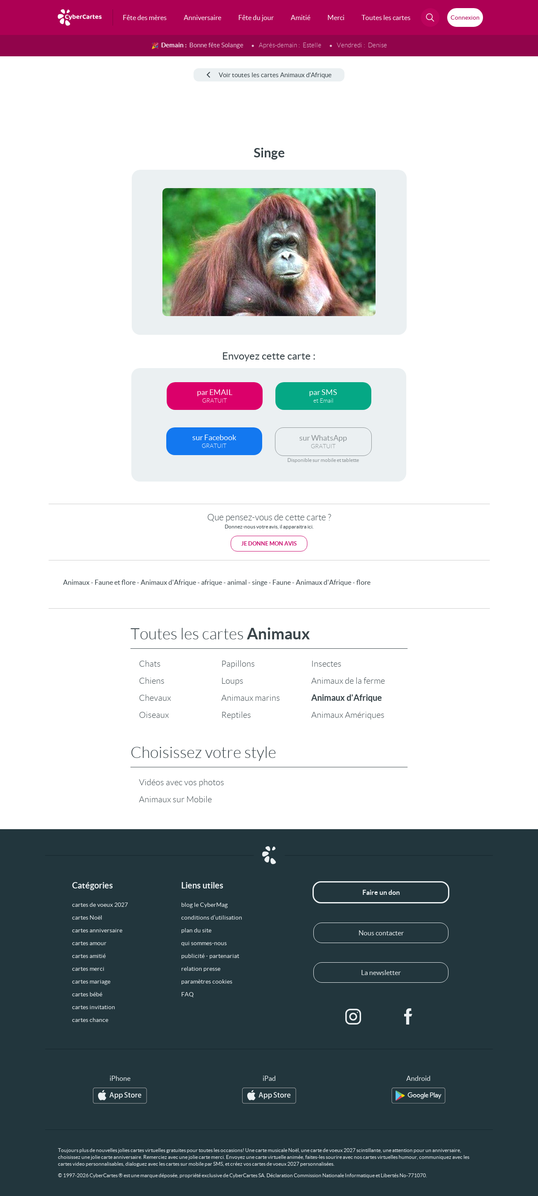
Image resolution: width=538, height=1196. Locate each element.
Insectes (326, 663)
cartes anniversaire (97, 930)
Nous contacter (381, 933)
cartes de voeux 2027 (100, 904)
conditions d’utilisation (211, 917)
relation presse (200, 968)
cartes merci (88, 968)
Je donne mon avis (269, 543)
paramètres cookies (206, 981)
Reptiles (236, 715)
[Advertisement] (40, 273)
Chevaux (155, 698)
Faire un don (381, 892)
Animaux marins (250, 698)
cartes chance (90, 1019)
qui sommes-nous (204, 943)
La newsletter (381, 972)
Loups (232, 680)
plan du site (196, 930)
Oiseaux (154, 715)
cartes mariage (91, 981)
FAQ (187, 994)
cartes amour (89, 943)
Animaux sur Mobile (175, 799)
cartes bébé (87, 994)
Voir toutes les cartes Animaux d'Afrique (269, 74)
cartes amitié (89, 955)
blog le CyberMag (204, 904)
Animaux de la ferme (348, 680)
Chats (150, 663)
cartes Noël (87, 917)
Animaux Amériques (348, 715)
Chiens (152, 680)
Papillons (238, 663)
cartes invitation (93, 1007)
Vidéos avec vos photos (181, 782)
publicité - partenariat (210, 955)
